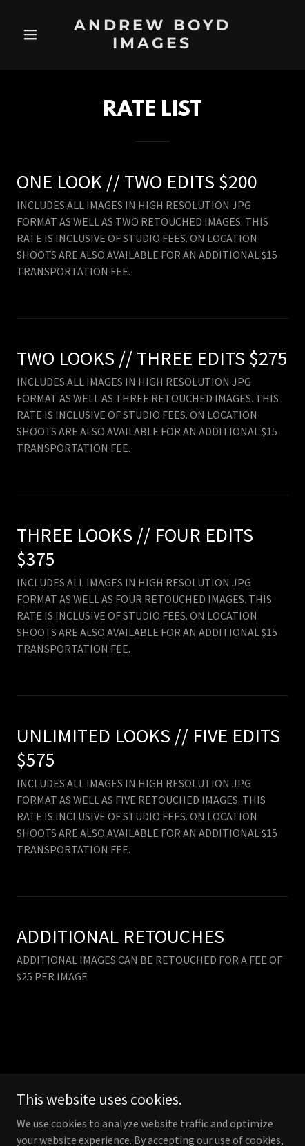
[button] (37, 34)
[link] (152, 44)
